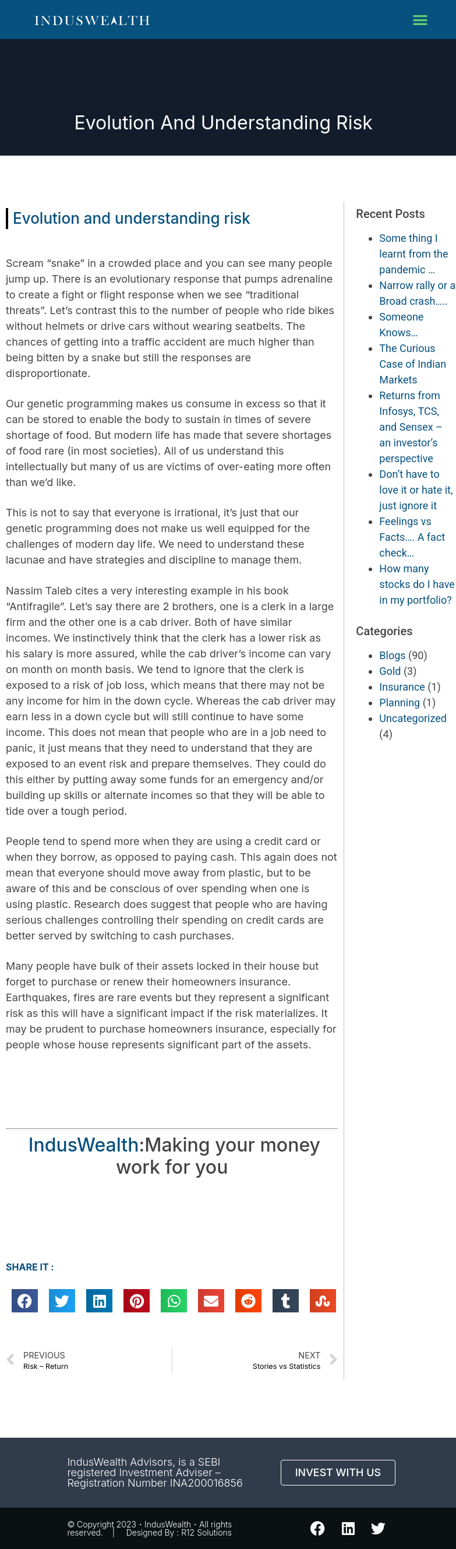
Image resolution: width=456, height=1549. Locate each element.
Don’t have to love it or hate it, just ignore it (416, 490)
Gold (390, 671)
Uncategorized (413, 718)
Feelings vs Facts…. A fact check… (412, 537)
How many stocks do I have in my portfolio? (417, 584)
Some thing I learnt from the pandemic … (413, 254)
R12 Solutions (206, 1532)
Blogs (392, 655)
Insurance (402, 687)
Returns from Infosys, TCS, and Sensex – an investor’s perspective (411, 426)
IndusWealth (84, 1144)
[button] (420, 19)
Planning (399, 702)
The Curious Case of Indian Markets (412, 364)
